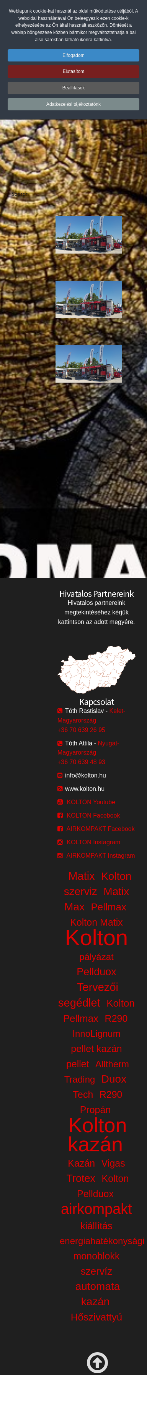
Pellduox (96, 972)
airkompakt (96, 1209)
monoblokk (97, 1256)
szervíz (96, 1271)
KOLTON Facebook (93, 815)
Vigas (113, 1163)
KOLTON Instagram (93, 842)
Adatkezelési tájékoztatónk (73, 104)
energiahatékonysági (102, 1241)
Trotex (81, 1178)
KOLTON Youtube (91, 802)
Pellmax (108, 907)
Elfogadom (73, 55)
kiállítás (96, 1225)
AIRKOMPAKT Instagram (101, 855)
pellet (77, 1064)
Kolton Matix (96, 922)
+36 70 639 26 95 (81, 730)
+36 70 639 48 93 (81, 762)
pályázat (96, 957)
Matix (81, 876)
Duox (113, 1079)
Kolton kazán (97, 1135)
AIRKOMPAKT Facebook (101, 829)
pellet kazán (96, 1048)
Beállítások (73, 88)
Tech (83, 1094)
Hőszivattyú (96, 1317)
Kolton (96, 937)
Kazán (81, 1163)
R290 (116, 1018)
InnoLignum (96, 1033)
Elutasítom (74, 71)
